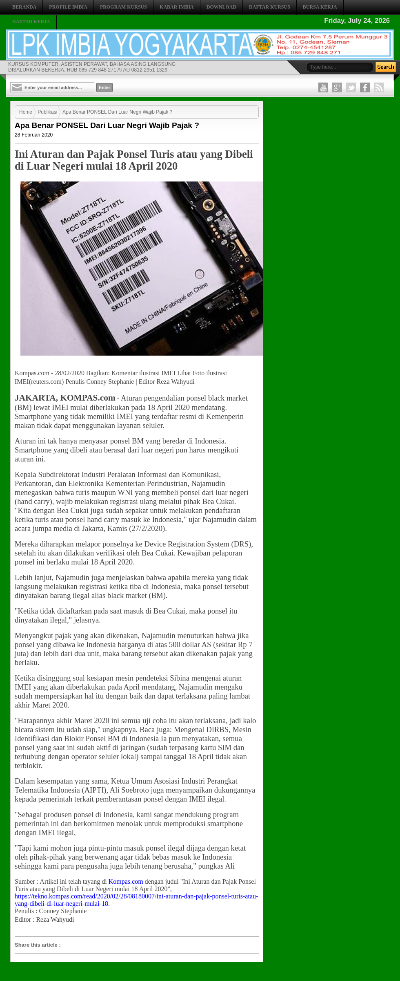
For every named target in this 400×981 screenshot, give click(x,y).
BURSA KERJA (320, 7)
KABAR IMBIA (177, 7)
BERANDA (24, 7)
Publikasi (47, 112)
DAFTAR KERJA (31, 22)
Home (25, 112)
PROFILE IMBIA (68, 7)
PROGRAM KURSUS (123, 7)
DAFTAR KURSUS (269, 7)
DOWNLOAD (221, 7)
